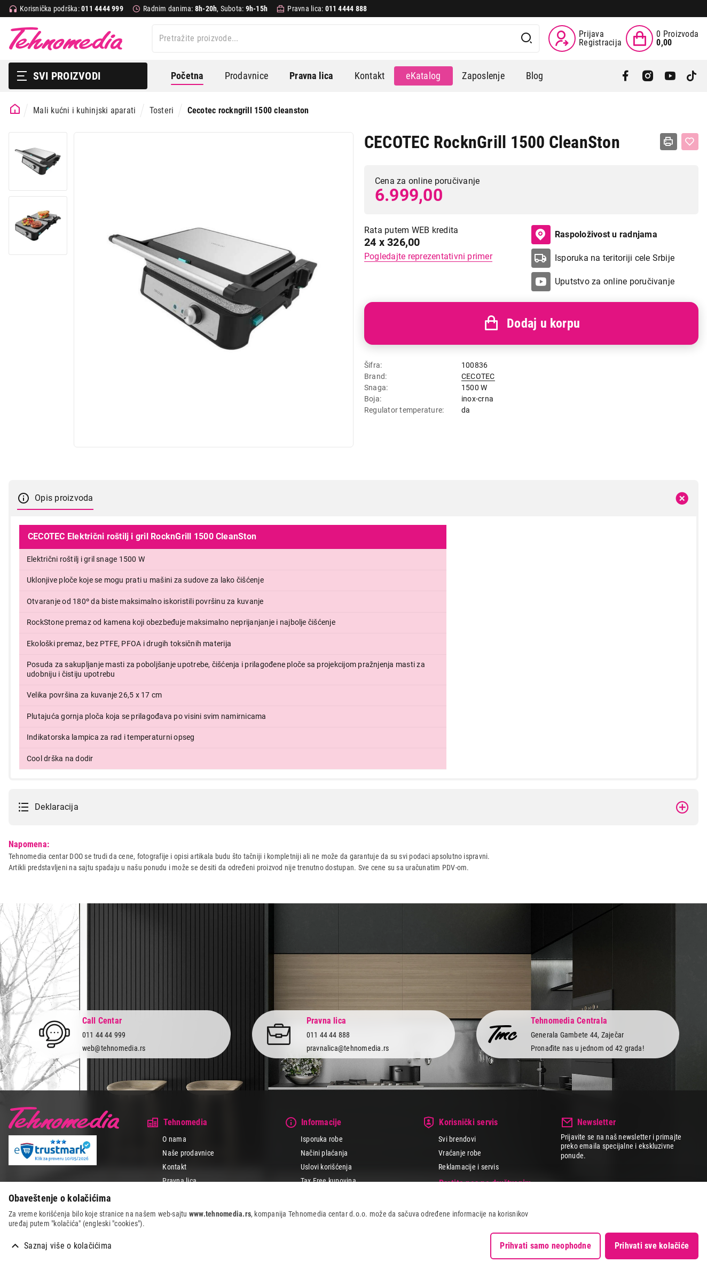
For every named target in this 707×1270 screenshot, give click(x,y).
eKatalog (423, 75)
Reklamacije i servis (468, 1167)
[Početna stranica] (15, 109)
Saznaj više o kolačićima (68, 1246)
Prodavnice (246, 75)
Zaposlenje (483, 75)
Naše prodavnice (188, 1153)
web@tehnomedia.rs (114, 1048)
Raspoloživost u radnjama (594, 234)
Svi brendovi (457, 1139)
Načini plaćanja (324, 1153)
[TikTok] (691, 76)
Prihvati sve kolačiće (652, 1246)
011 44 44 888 (328, 1035)
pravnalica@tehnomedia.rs (348, 1048)
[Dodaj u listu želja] (689, 141)
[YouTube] (670, 76)
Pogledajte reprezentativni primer (428, 256)
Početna (187, 75)
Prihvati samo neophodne (545, 1246)
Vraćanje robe (459, 1153)
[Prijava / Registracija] (585, 38)
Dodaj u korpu (531, 323)
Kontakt (370, 75)
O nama (174, 1139)
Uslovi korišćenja (326, 1167)
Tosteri (162, 110)
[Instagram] (647, 76)
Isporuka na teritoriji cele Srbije (614, 258)
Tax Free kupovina (328, 1180)
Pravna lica (179, 1180)
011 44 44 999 (104, 1035)
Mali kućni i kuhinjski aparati (84, 110)
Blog (535, 75)
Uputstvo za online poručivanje (614, 281)
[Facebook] (625, 76)
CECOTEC (478, 376)
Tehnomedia (66, 38)
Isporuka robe (322, 1139)
